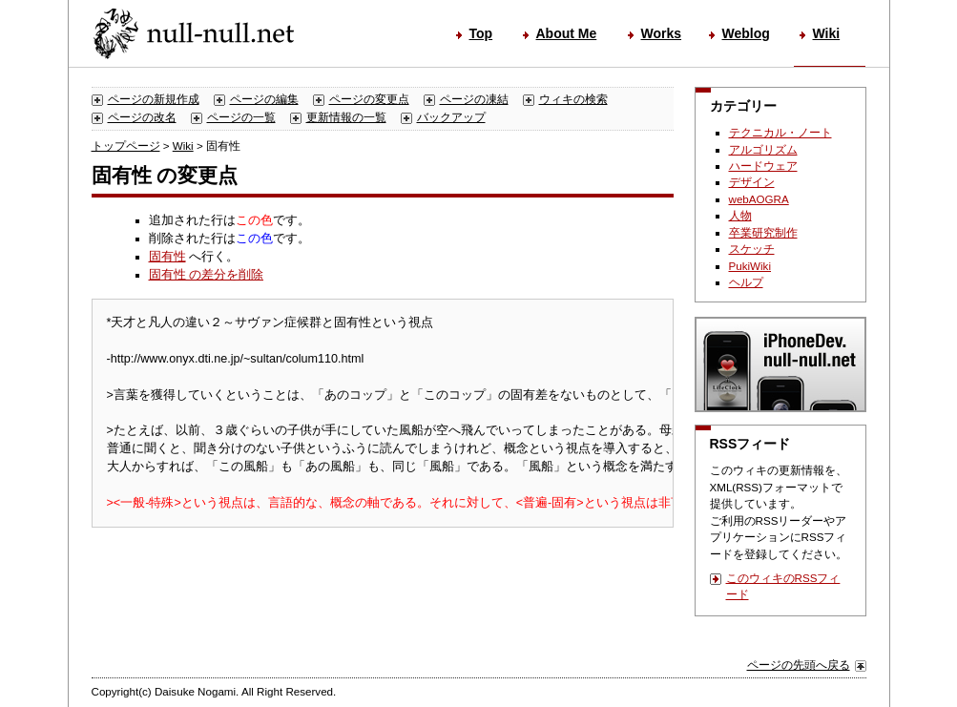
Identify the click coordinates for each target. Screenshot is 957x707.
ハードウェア (763, 165)
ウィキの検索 (573, 99)
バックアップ (451, 117)
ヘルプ (746, 282)
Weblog (746, 33)
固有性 (167, 256)
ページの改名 (142, 117)
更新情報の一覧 (346, 117)
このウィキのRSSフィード (783, 586)
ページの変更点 (369, 99)
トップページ (126, 145)
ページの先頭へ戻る (798, 664)
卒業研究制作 (763, 232)
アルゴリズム (763, 149)
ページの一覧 (241, 117)
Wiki (827, 33)
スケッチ (752, 248)
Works (661, 33)
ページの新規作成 (153, 99)
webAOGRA (759, 199)
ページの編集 (264, 99)
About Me (566, 33)
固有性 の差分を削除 (206, 274)
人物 (740, 215)
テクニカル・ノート (780, 132)
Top (481, 33)
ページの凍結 (474, 99)
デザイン (752, 182)
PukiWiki (750, 266)
